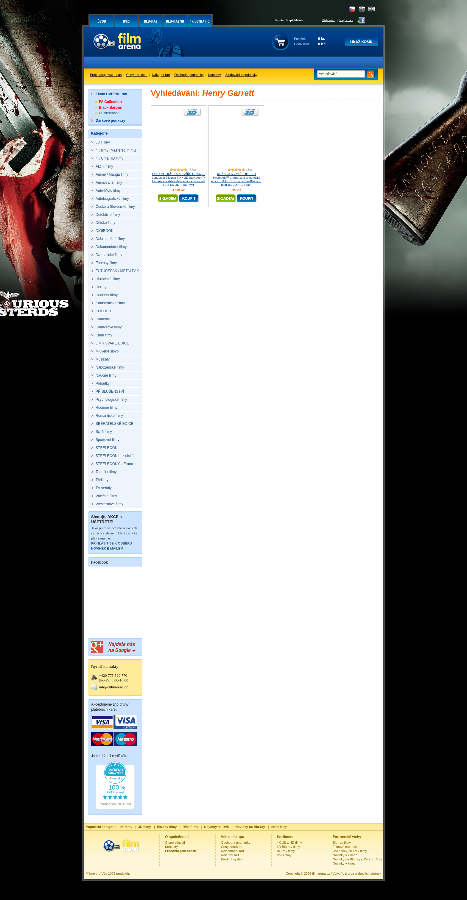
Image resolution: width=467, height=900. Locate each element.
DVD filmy (284, 855)
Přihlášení (328, 20)
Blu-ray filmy (286, 851)
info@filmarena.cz (113, 687)
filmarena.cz (321, 873)
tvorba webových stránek (363, 873)
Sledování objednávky (241, 75)
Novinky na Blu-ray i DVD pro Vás (357, 859)
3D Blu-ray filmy (288, 846)
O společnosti (175, 842)
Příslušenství (109, 113)
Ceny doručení (137, 75)
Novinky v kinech (345, 855)
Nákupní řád (161, 75)
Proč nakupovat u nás (106, 75)
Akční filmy (279, 827)
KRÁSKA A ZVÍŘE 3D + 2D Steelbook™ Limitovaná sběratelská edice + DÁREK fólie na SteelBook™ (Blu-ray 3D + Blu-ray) (236, 179)
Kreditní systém (232, 859)
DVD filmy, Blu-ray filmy (350, 851)
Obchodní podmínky (188, 75)
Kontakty (214, 75)
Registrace (346, 20)
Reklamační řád (232, 851)
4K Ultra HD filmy (289, 842)
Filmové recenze (345, 846)
